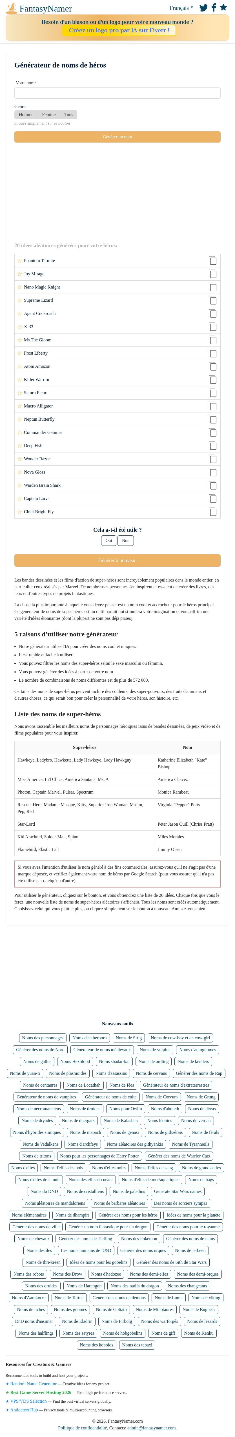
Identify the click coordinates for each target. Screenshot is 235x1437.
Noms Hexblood (75, 1061)
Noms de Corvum (162, 1096)
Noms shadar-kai (114, 1061)
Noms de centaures (40, 1085)
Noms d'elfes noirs (109, 1167)
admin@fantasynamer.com (151, 1427)
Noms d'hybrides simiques (37, 1132)
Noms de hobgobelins (123, 1333)
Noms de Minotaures (155, 1309)
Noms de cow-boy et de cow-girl (180, 1037)
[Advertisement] (117, 192)
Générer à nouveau (117, 560)
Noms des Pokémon (139, 1238)
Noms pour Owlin (125, 1108)
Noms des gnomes (70, 1309)
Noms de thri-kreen (43, 1262)
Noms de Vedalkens (41, 1144)
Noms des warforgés (159, 1321)
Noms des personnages (43, 1037)
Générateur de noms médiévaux (102, 1049)
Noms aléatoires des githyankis (135, 1144)
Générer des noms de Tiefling (85, 1238)
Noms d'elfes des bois (63, 1167)
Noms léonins (159, 1120)
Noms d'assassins (111, 1073)
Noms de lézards (202, 1321)
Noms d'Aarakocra (29, 1297)
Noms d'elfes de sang (154, 1167)
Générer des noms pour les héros (128, 1215)
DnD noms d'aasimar (34, 1321)
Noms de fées (122, 1085)
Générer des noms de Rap (199, 1073)
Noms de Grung (201, 1096)
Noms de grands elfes (201, 1167)
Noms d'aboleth (165, 1108)
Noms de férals (205, 1132)
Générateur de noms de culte (111, 1096)
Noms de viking (206, 1297)
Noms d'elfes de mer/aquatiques (150, 1179)
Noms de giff (163, 1333)
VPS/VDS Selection (28, 1401)
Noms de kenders (193, 1061)
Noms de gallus (37, 1061)
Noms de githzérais (165, 1132)
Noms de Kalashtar (121, 1120)
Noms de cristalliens (85, 1191)
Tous (69, 114)
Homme (26, 114)
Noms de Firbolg (116, 1321)
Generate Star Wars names (178, 1191)
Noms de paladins (129, 1191)
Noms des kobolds (96, 1345)
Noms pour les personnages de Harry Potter (99, 1156)
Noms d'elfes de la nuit (39, 1179)
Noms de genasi (124, 1132)
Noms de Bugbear (199, 1309)
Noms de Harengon (83, 1285)
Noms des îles (39, 1250)
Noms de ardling (154, 1061)
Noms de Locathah (83, 1085)
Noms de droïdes (85, 1108)
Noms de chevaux (33, 1238)
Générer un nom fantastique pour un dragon (107, 1226)
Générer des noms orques (143, 1250)
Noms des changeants (187, 1285)
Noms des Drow (67, 1274)
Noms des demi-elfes (149, 1274)
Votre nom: (26, 82)
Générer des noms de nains (190, 1238)
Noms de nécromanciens (38, 1108)
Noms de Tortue (69, 1297)
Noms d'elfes (23, 1167)
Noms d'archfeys (83, 1144)
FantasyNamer (29, 8)
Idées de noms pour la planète (193, 1215)
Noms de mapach (85, 1132)
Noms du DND (44, 1191)
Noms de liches (31, 1309)
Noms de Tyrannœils (190, 1144)
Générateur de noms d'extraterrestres (176, 1085)
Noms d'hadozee (106, 1274)
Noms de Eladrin (77, 1321)
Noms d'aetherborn (89, 1037)
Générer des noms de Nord (40, 1049)
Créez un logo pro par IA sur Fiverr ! (119, 30)
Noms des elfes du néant (91, 1179)
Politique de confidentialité (82, 1427)
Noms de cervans (151, 1073)
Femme (49, 114)
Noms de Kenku (199, 1333)
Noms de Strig (129, 1037)
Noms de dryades (37, 1120)
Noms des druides (41, 1285)
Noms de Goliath (111, 1309)
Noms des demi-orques (198, 1274)
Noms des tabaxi (137, 1345)
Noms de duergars (78, 1120)
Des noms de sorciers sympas (180, 1203)
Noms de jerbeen (190, 1250)
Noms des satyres (78, 1333)
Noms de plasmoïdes (68, 1073)
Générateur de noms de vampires (46, 1096)
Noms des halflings (36, 1333)
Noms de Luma (169, 1297)
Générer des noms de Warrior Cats (179, 1156)
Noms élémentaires (29, 1215)
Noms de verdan (196, 1120)
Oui (109, 540)
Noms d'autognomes (197, 1049)
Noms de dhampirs (73, 1215)
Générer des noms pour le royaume (188, 1226)
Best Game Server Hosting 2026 (41, 1392)
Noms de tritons (36, 1156)
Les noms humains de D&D (86, 1250)
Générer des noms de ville (35, 1226)
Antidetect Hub (24, 1409)
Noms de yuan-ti (25, 1073)
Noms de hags (201, 1179)
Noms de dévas (202, 1108)
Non (125, 540)
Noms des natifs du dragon (134, 1285)
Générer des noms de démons (119, 1297)
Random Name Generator (33, 1383)
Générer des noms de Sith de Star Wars (171, 1262)
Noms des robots (29, 1274)
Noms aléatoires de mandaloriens (55, 1203)
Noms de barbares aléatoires (119, 1203)
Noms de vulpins (155, 1049)
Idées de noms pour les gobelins (98, 1262)
